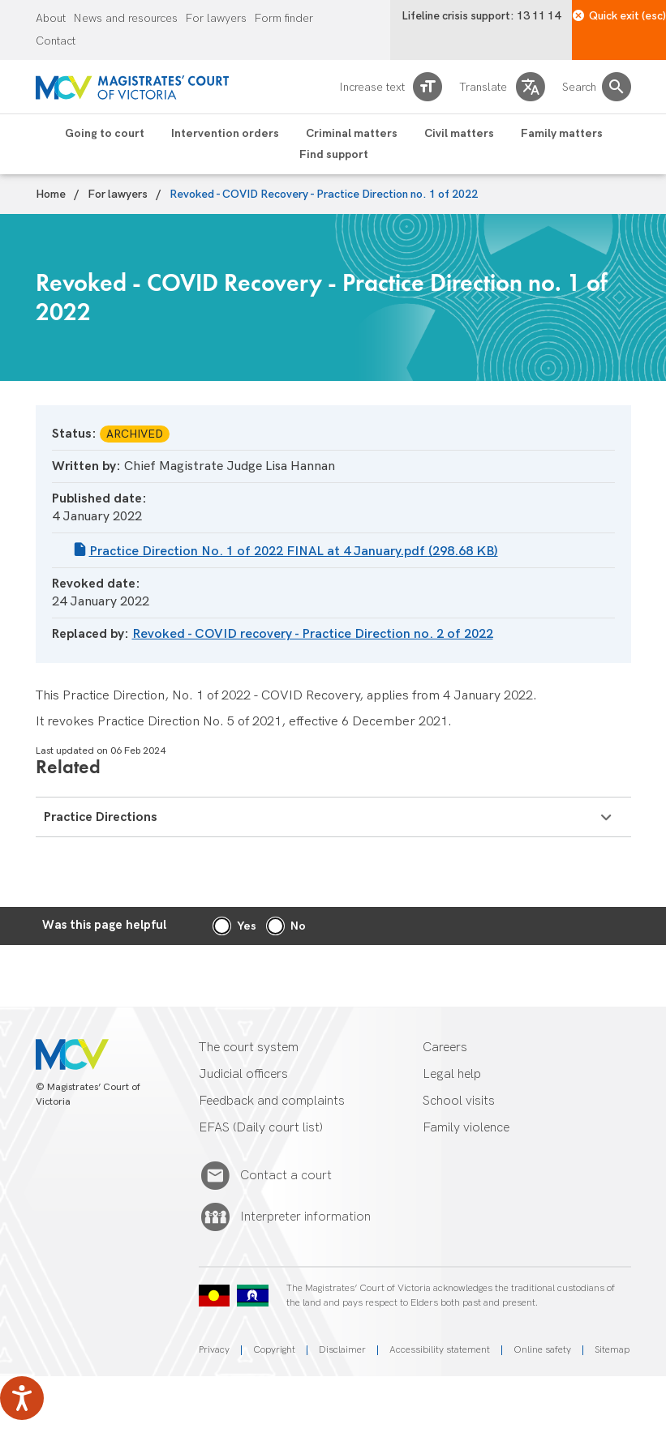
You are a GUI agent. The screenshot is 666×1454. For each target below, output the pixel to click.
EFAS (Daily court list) (261, 1127)
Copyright (274, 1350)
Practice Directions (327, 817)
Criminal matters (351, 133)
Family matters (562, 133)
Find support (333, 154)
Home (51, 194)
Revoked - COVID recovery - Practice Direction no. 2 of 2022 (312, 634)
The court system (249, 1047)
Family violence (466, 1127)
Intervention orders (225, 133)
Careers (445, 1047)
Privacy (214, 1350)
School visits (459, 1101)
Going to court (104, 133)
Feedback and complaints (272, 1101)
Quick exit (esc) (619, 16)
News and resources (126, 18)
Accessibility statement (439, 1350)
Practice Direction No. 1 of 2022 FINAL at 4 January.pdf (293, 551)
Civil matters (459, 133)
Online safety (542, 1350)
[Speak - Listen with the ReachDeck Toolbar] (22, 1398)
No (298, 926)
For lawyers (216, 18)
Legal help (452, 1074)
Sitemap (612, 1350)
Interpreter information (305, 1217)
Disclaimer (342, 1350)
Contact (55, 41)
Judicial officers (243, 1074)
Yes (246, 926)
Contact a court (286, 1176)
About (51, 18)
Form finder (284, 18)
